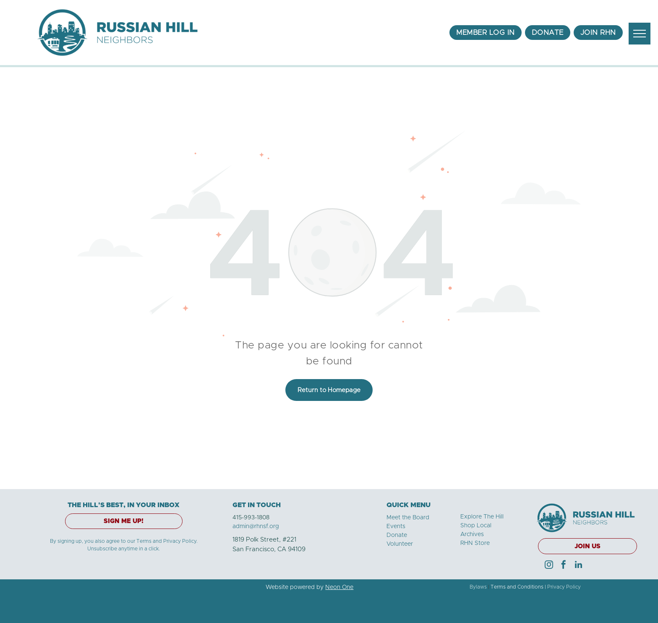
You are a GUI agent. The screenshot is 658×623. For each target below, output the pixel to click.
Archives (472, 534)
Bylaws (478, 586)
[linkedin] (578, 565)
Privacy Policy (564, 586)
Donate (396, 535)
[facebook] (563, 565)
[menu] (639, 33)
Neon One (339, 587)
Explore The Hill (482, 517)
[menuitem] (485, 33)
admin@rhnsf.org (255, 526)
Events (395, 526)
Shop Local (475, 526)
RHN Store (475, 543)
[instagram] (549, 565)
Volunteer (399, 544)
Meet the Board (407, 518)
